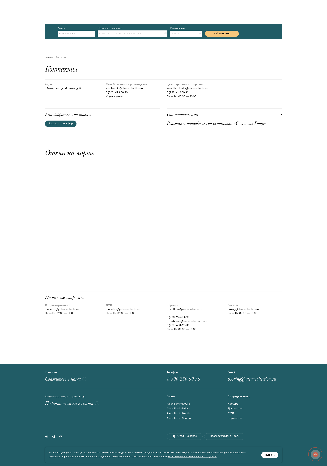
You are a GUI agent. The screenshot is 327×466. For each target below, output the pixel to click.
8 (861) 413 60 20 (117, 92)
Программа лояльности (224, 436)
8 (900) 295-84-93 (178, 317)
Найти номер (222, 33)
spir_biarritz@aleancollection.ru (124, 88)
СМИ (231, 413)
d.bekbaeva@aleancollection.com (187, 321)
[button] (186, 34)
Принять (270, 455)
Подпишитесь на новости (72, 403)
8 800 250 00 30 (183, 379)
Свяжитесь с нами (65, 379)
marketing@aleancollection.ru (62, 309)
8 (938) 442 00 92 (178, 92)
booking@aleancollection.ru (252, 379)
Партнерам (235, 418)
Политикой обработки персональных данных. (192, 457)
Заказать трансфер (61, 123)
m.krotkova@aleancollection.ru (185, 309)
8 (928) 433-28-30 (178, 325)
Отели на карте (185, 436)
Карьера (233, 404)
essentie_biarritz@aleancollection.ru (188, 88)
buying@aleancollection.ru (243, 309)
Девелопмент (236, 408)
